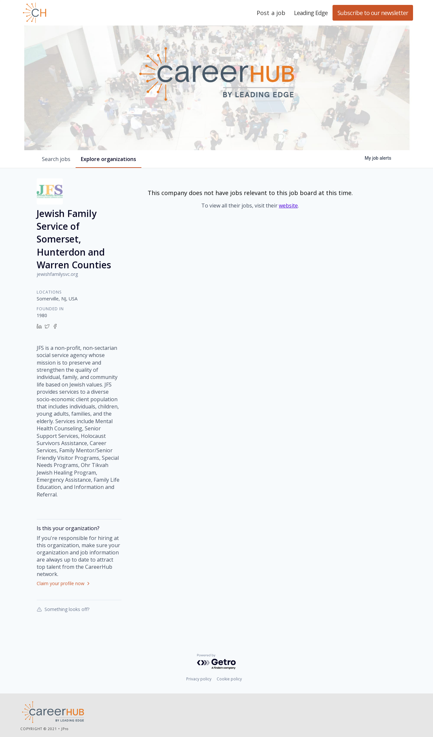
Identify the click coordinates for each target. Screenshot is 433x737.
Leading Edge (66, 13)
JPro (64, 729)
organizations (108, 159)
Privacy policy (198, 679)
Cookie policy (229, 679)
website (288, 205)
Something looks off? (63, 609)
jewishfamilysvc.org (57, 274)
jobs (56, 159)
